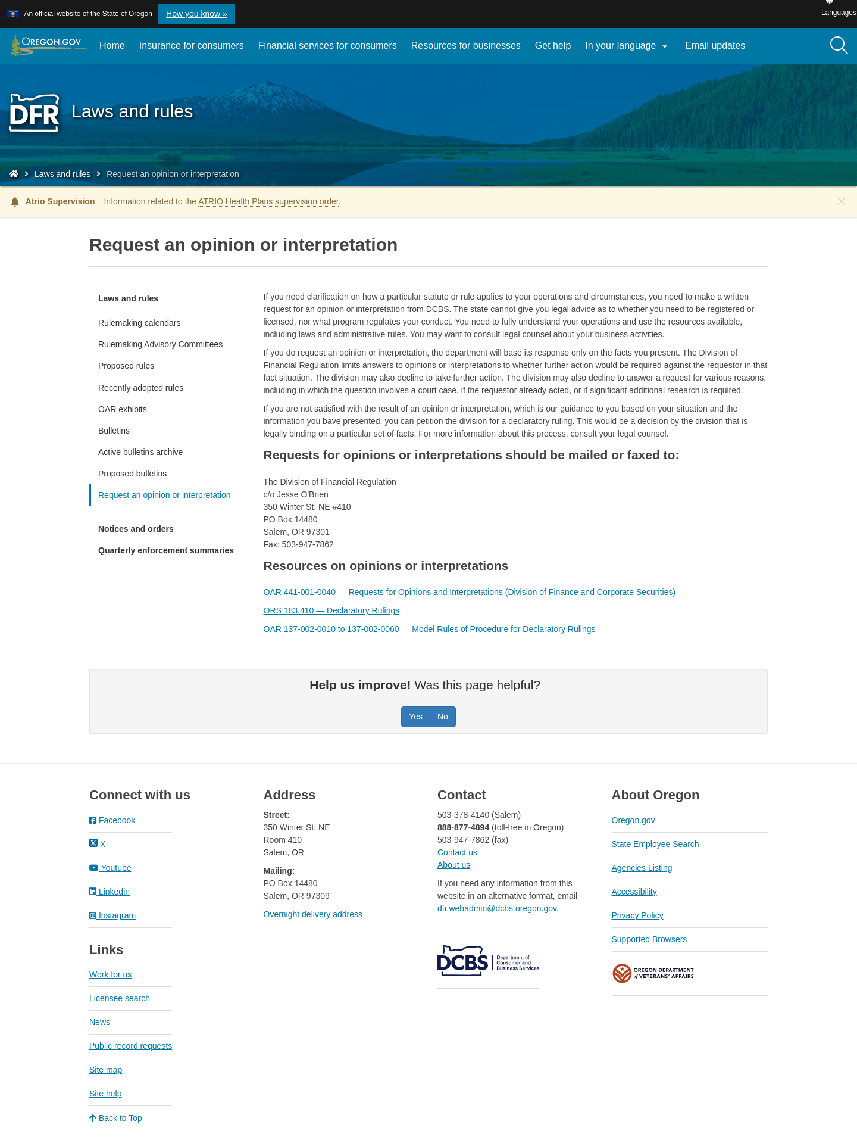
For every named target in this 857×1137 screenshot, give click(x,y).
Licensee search (119, 998)
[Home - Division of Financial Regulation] (13, 174)
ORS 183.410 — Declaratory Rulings (332, 610)
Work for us (110, 974)
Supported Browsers (649, 939)
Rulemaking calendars (139, 323)
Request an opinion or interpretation (164, 495)
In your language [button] (628, 46)
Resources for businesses (466, 46)
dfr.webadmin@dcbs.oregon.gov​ (496, 908)
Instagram (112, 915)
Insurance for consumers (191, 46)
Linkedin (109, 891)
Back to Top (115, 1118)
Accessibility (634, 891)
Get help (553, 46)
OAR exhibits (122, 409)
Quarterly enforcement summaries (166, 550)
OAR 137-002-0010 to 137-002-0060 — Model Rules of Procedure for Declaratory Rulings (430, 629)
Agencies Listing (642, 868)
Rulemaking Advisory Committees (160, 344)
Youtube (110, 868)
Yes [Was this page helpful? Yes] (416, 716)
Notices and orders (136, 529)
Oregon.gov (633, 820)
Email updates (718, 50)
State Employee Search (655, 844)
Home (112, 46)
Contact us (457, 852)
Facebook (112, 820)
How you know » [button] (196, 13)
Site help (105, 1093)
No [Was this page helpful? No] (442, 716)
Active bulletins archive (140, 452)
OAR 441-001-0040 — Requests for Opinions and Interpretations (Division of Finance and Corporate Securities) (470, 592)
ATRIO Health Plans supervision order (268, 201)
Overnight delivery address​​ (313, 914)
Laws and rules (62, 174)
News (99, 1022)
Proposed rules (126, 365)
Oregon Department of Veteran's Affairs (653, 973)
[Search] (839, 46)
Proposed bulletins (132, 473)
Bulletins (114, 430)
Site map (105, 1069)
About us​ (453, 865)
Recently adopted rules (140, 388)
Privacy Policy (638, 915)
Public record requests (130, 1046)
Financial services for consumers (327, 46)
